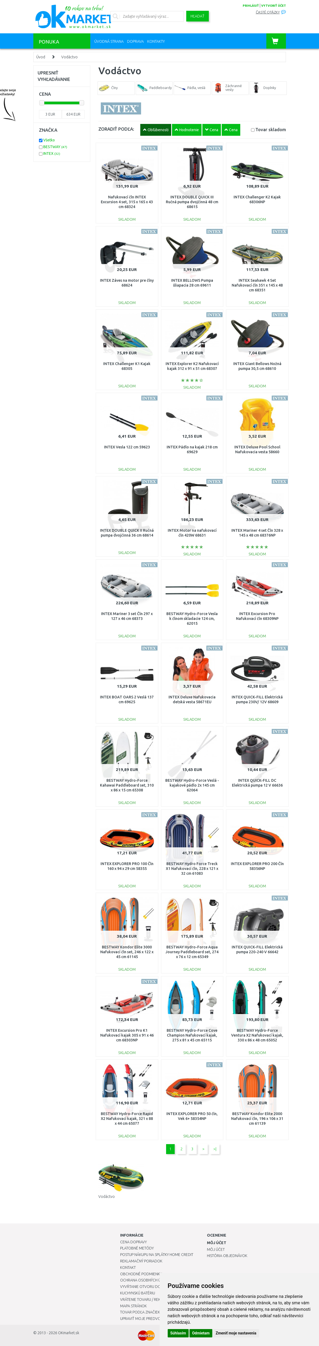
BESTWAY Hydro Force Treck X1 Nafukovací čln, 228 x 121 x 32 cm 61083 (192, 869)
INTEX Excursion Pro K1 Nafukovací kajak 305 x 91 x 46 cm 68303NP (127, 1035)
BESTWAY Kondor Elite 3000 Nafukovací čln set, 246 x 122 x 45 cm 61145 (126, 952)
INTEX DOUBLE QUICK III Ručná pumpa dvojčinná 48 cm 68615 (192, 202)
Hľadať (198, 16)
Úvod (40, 57)
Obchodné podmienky (141, 1274)
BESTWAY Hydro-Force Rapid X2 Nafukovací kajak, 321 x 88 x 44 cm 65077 (127, 1119)
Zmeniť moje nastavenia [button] (236, 1333)
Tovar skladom (270, 129)
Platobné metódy (137, 1248)
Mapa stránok (133, 1306)
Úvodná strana (109, 41)
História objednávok (227, 1256)
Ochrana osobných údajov (146, 1280)
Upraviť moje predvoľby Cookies (151, 1318)
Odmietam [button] (201, 1333)
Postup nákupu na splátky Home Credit (156, 1254)
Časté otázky (268, 12)
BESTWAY (55, 147)
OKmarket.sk (68, 1333)
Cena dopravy (133, 1242)
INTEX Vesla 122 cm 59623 (127, 447)
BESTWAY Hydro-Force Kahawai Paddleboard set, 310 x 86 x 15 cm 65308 (127, 785)
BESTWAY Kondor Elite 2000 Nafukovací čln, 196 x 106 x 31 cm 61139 (257, 1119)
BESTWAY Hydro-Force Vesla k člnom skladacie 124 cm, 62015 (192, 619)
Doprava (135, 41)
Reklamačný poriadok (141, 1261)
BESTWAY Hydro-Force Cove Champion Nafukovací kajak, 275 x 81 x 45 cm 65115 (192, 1035)
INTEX (51, 153)
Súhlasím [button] (178, 1333)
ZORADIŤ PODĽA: (116, 128)
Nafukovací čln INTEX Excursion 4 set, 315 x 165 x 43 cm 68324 (127, 202)
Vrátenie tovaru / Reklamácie (148, 1299)
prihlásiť (251, 5)
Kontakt (128, 1267)
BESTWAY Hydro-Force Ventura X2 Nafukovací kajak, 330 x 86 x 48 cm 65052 (257, 1035)
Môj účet (216, 1249)
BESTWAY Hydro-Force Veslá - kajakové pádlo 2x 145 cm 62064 (192, 785)
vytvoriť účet (273, 5)
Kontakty (156, 41)
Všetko (49, 140)
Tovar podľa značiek (140, 1312)
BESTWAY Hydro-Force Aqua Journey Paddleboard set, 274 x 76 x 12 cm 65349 (192, 952)
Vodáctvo (69, 57)
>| (214, 1149)
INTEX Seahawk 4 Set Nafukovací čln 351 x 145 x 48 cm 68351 (257, 285)
